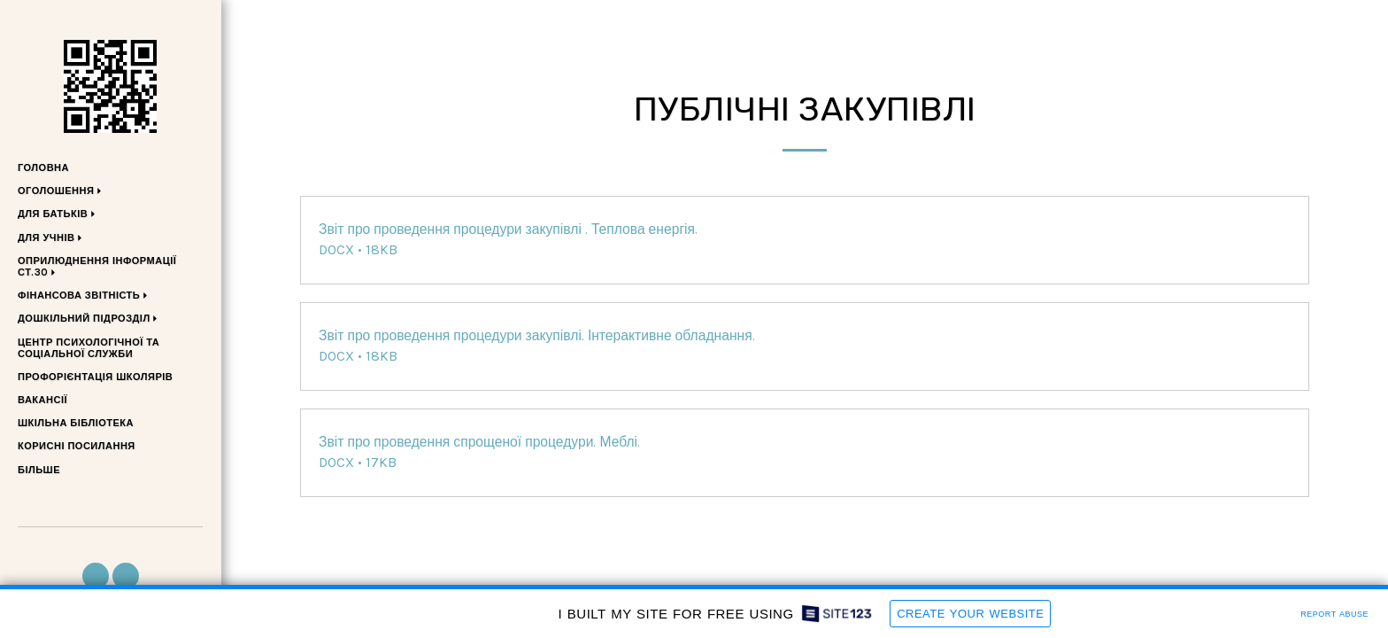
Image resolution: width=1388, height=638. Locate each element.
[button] (62, 192)
